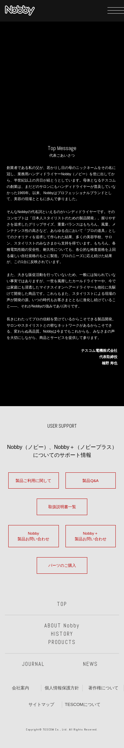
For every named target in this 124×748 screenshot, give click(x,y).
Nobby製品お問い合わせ (33, 536)
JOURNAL (33, 664)
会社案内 (20, 687)
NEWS (90, 664)
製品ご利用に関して (33, 480)
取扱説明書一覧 (62, 507)
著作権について (103, 687)
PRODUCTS (61, 642)
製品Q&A (90, 480)
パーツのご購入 (62, 565)
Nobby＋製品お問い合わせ (90, 536)
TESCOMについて (83, 704)
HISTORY (62, 633)
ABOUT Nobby (62, 625)
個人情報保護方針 (62, 687)
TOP (62, 604)
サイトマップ (41, 704)
